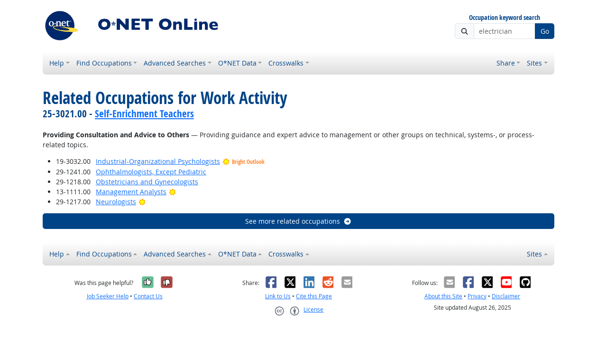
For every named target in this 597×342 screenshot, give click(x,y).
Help (56, 62)
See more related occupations (298, 221)
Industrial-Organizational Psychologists (158, 161)
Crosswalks (285, 62)
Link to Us (278, 296)
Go (545, 31)
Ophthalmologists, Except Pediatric (151, 171)
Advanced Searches (175, 62)
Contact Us (148, 296)
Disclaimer (506, 296)
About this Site (443, 296)
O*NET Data (237, 62)
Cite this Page (314, 296)
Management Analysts (131, 191)
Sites (534, 62)
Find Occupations (104, 62)
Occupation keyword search (504, 18)
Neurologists (116, 201)
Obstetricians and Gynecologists (147, 181)
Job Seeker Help (108, 296)
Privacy (477, 296)
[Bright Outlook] (172, 191)
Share (505, 62)
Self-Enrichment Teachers (144, 113)
